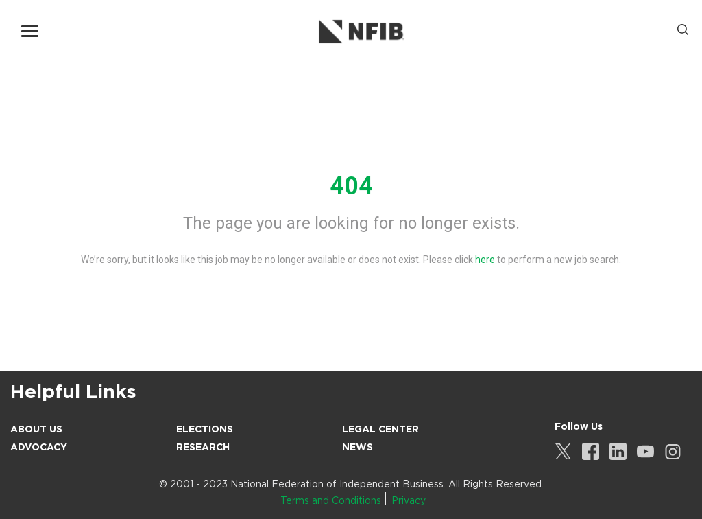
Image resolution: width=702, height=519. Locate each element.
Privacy (408, 500)
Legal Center (380, 429)
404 (351, 186)
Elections (204, 429)
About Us (36, 429)
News (357, 446)
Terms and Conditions (330, 500)
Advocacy (38, 446)
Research (203, 446)
